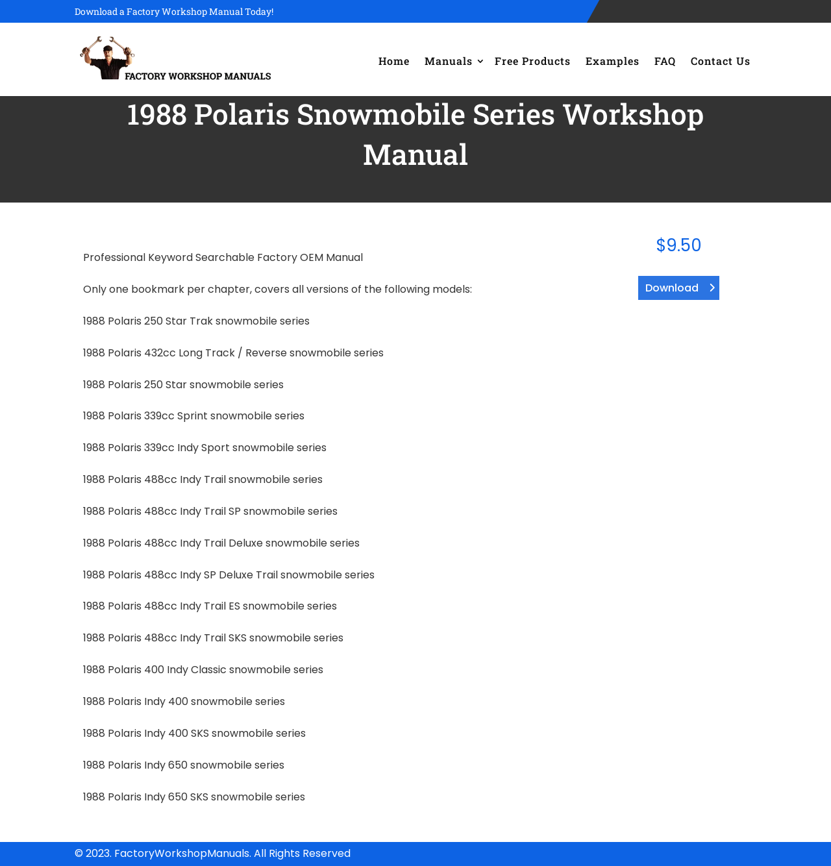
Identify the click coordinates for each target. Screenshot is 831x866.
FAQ (665, 61)
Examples (612, 61)
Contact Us (720, 61)
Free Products (533, 61)
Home (394, 61)
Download (672, 287)
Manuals (449, 61)
